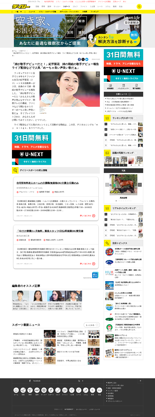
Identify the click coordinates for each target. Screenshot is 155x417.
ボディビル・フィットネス (69, 12)
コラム (107, 6)
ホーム (14, 51)
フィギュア (95, 12)
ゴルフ (75, 6)
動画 (114, 6)
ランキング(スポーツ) (122, 118)
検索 (139, 6)
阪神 (49, 6)
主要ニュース (121, 94)
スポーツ (66, 6)
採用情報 (111, 396)
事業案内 (111, 398)
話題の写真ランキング (122, 153)
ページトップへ (140, 381)
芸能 (37, 6)
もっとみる (90, 325)
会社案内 (111, 393)
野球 (43, 6)
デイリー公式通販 (104, 1)
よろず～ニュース (94, 409)
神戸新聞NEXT (69, 409)
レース (100, 6)
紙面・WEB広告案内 (114, 388)
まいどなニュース (81, 409)
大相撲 (84, 12)
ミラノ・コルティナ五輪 (64, 1)
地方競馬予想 (49, 1)
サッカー (57, 6)
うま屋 (92, 6)
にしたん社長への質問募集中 (85, 1)
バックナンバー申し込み (116, 385)
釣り (124, 1)
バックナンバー (123, 88)
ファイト (83, 6)
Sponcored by (91, 275)
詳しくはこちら (87, 215)
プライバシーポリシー (115, 401)
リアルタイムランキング (124, 208)
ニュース (32, 12)
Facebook (36, 381)
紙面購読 (110, 88)
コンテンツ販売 (113, 390)
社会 (120, 6)
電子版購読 (136, 88)
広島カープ (117, 1)
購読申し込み (112, 383)
